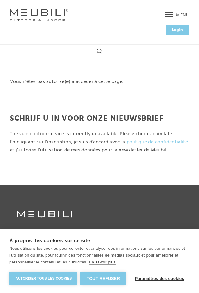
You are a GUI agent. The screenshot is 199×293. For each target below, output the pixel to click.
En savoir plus (102, 262)
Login (177, 30)
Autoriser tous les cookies (44, 278)
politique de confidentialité (157, 142)
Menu (177, 15)
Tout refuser (103, 278)
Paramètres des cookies (159, 278)
